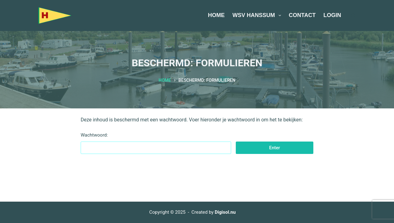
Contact (302, 15)
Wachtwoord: (156, 143)
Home (216, 15)
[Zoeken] (353, 15)
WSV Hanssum (258, 15)
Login (332, 15)
